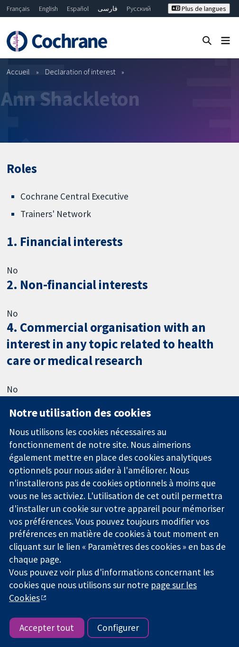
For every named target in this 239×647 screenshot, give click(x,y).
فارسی (108, 8)
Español (78, 8)
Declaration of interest (80, 71)
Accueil (18, 71)
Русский (139, 8)
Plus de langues (199, 8)
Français (18, 8)
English (48, 8)
